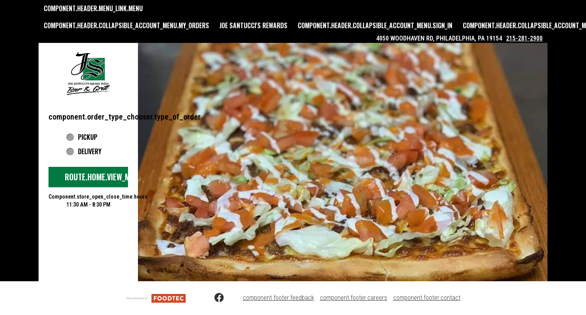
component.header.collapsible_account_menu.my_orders (126, 25)
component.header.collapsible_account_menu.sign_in (375, 25)
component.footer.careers (353, 297)
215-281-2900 (524, 38)
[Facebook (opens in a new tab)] (214, 298)
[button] (88, 73)
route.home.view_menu (104, 177)
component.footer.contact (426, 297)
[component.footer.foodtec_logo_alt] (156, 297)
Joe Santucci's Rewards (253, 25)
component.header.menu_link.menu (93, 8)
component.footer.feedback (278, 297)
